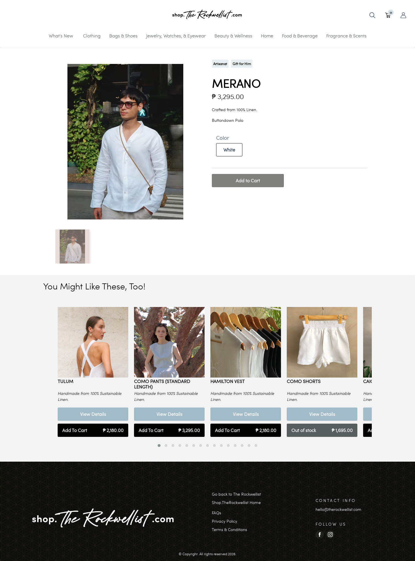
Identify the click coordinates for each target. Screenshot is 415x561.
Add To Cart (93, 430)
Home (267, 36)
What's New (61, 36)
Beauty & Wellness (233, 36)
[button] (159, 445)
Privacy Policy (224, 521)
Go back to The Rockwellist (236, 494)
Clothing (92, 36)
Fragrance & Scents (346, 36)
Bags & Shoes (123, 36)
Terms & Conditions (229, 529)
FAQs (216, 512)
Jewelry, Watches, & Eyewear (176, 36)
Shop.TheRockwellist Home (236, 502)
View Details (93, 414)
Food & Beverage (300, 36)
